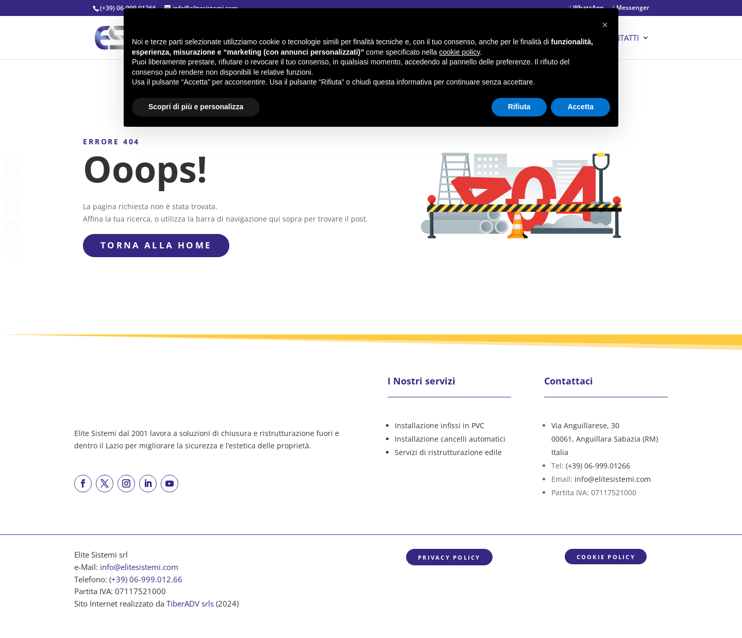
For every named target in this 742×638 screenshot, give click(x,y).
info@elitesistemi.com (613, 479)
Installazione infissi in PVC (439, 425)
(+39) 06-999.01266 (598, 466)
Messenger (631, 8)
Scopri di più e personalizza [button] (195, 107)
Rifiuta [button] (519, 107)
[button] (605, 24)
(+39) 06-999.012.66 (145, 579)
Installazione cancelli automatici (450, 439)
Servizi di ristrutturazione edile (448, 452)
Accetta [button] (580, 107)
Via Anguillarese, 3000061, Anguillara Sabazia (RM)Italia (604, 439)
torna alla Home (156, 245)
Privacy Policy (449, 557)
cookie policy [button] (459, 52)
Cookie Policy (606, 557)
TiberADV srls (190, 603)
